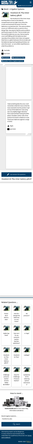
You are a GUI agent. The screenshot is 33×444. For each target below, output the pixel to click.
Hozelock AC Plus (18, 57)
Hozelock (6, 57)
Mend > (5, 9)
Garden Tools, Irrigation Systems (12, 61)
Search (16, 424)
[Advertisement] (16, 83)
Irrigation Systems (17, 9)
